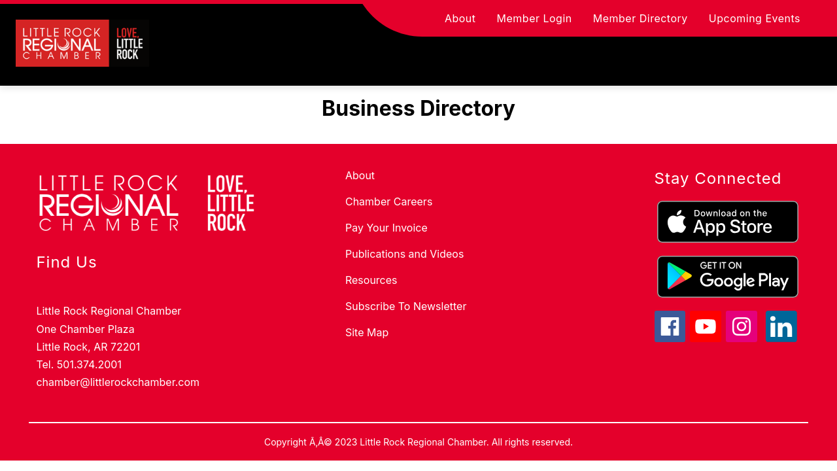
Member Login (534, 18)
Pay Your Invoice (386, 227)
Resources (371, 280)
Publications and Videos (404, 253)
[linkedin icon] (781, 338)
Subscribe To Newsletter (405, 306)
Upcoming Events (754, 18)
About (460, 18)
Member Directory (640, 18)
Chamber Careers (388, 201)
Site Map (366, 332)
